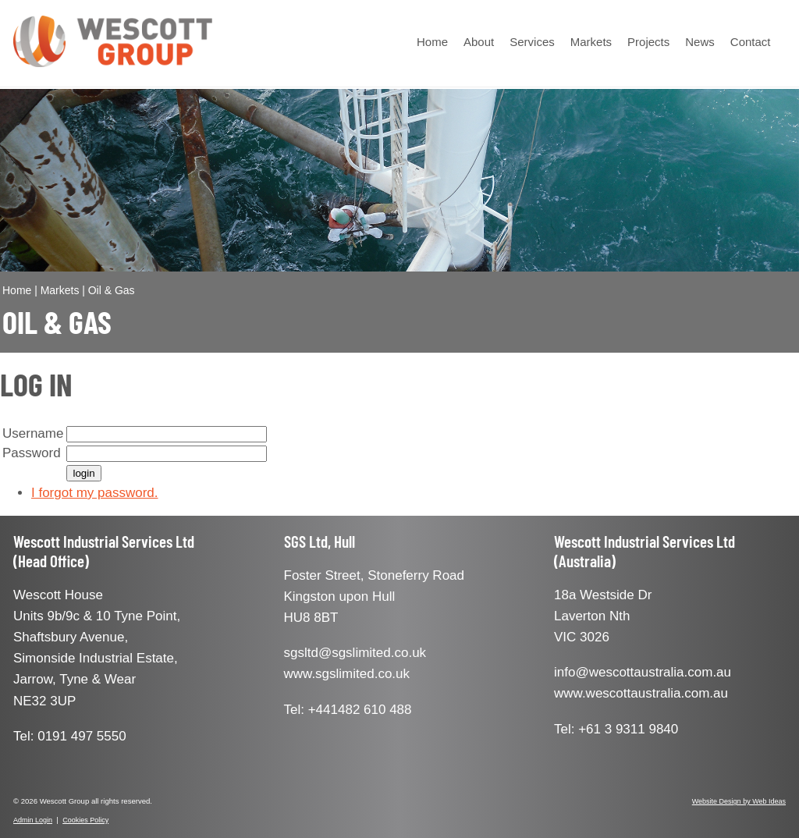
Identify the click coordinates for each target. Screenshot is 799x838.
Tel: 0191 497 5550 (69, 736)
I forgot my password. (94, 492)
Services (532, 41)
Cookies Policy (85, 820)
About (478, 41)
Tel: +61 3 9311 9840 (616, 729)
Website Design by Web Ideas (739, 801)
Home (432, 41)
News (700, 41)
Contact (750, 41)
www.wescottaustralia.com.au (641, 693)
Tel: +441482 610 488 (348, 709)
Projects (648, 41)
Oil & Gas (111, 290)
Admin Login (32, 820)
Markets (591, 41)
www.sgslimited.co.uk (347, 673)
